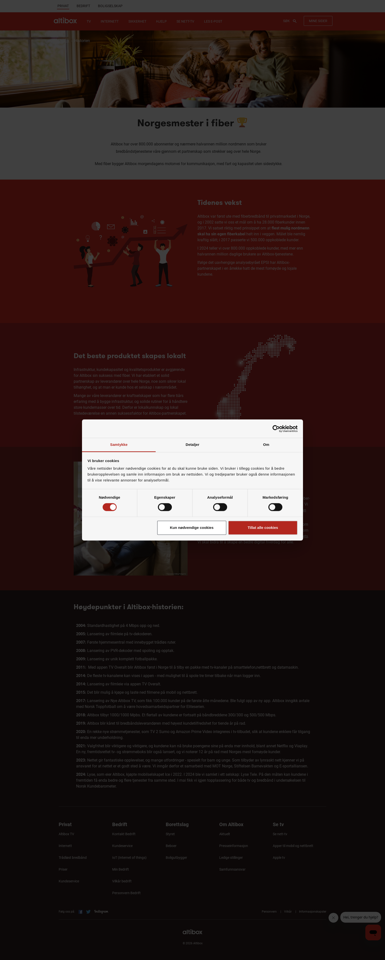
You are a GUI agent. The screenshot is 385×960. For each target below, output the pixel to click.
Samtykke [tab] (119, 444)
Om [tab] (266, 444)
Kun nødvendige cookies (192, 527)
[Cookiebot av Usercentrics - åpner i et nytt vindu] (276, 428)
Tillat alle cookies (263, 527)
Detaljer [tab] (192, 444)
